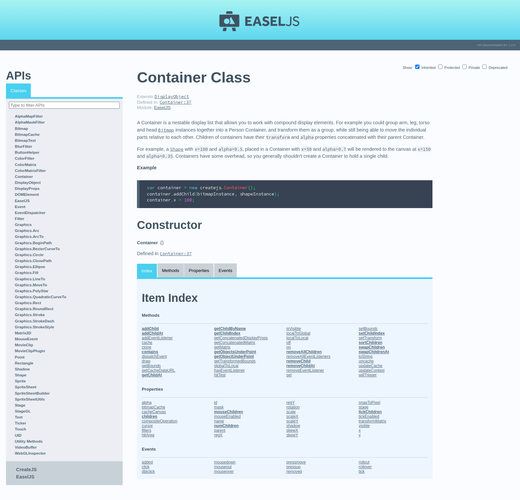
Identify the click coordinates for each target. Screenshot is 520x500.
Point (20, 357)
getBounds (151, 365)
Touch (20, 429)
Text (19, 417)
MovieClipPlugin (30, 351)
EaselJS (22, 200)
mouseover (224, 471)
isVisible (294, 328)
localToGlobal (298, 333)
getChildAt (152, 375)
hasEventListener (229, 370)
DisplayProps (27, 188)
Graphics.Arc (27, 230)
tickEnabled (369, 416)
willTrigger (368, 375)
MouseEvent (26, 339)
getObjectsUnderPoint (235, 352)
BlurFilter (23, 146)
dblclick (148, 471)
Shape (21, 375)
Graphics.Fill (26, 272)
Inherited (426, 68)
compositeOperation (159, 421)
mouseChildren (228, 412)
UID (18, 435)
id (215, 402)
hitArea (148, 435)
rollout (364, 462)
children (149, 416)
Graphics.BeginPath (33, 243)
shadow (293, 425)
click (145, 467)
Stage (20, 405)
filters (146, 430)
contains (150, 352)
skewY (292, 435)
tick (362, 471)
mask (219, 407)
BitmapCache (27, 134)
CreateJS (26, 469)
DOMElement (27, 194)
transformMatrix (372, 421)
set (289, 375)
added (147, 462)
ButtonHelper (27, 152)
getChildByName (230, 328)
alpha (146, 402)
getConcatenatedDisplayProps (241, 338)
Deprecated (494, 68)
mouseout (223, 467)
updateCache (370, 365)
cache (147, 342)
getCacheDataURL (158, 370)
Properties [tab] (199, 270)
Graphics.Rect (28, 303)
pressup (294, 467)
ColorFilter (24, 158)
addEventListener (157, 338)
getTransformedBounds (235, 361)
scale (291, 412)
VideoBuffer (26, 447)
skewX (292, 430)
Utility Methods (29, 441)
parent (220, 430)
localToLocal (297, 338)
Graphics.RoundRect (34, 308)
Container (24, 176)
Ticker (20, 423)
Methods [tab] (170, 270)
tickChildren (370, 412)
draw (146, 361)
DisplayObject (28, 182)
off (289, 342)
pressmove (296, 462)
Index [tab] (147, 270)
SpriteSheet (25, 387)
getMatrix (222, 347)
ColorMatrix (25, 164)
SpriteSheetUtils (30, 399)
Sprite (20, 381)
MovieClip (24, 345)
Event (20, 206)
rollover (365, 467)
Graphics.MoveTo (31, 285)
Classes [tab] (19, 90)
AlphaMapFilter (29, 116)
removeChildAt (301, 365)
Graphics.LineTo (30, 279)
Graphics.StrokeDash (34, 321)
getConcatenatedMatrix (234, 342)
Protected (449, 68)
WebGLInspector (30, 453)
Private (471, 68)
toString (365, 356)
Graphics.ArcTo (29, 236)
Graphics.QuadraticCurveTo (40, 297)
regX (218, 435)
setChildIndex (372, 333)
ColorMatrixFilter (30, 170)
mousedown (225, 462)
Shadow (22, 369)
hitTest (220, 375)
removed (294, 471)
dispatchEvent (154, 356)
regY (291, 402)
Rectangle (24, 363)
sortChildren (370, 342)
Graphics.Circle (29, 254)
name (219, 421)
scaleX (292, 416)
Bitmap (21, 128)
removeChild (299, 361)
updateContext (372, 370)
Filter (20, 218)
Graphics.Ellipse (30, 266)
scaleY (292, 421)
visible (364, 425)
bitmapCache (153, 407)
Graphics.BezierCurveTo (37, 249)
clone (146, 347)
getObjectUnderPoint (234, 356)
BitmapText (25, 140)
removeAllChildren (304, 352)
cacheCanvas (154, 412)
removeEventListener (305, 370)
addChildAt (152, 333)
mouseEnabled (227, 416)
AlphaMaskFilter (30, 122)
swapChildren (372, 347)
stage (363, 407)
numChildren (226, 425)
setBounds (368, 328)
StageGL (23, 411)
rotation (293, 407)
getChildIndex (227, 333)
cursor (147, 425)
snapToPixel (369, 402)
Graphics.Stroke (30, 314)
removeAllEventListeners (309, 356)
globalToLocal (226, 365)
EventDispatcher (30, 212)
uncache (366, 361)
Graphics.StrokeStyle (34, 327)
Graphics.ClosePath (33, 260)
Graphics (23, 224)
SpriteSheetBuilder (32, 393)
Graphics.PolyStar (31, 291)
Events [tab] (225, 270)
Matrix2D (23, 333)
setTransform (370, 338)
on (289, 347)
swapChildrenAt (374, 352)
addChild (150, 328)
